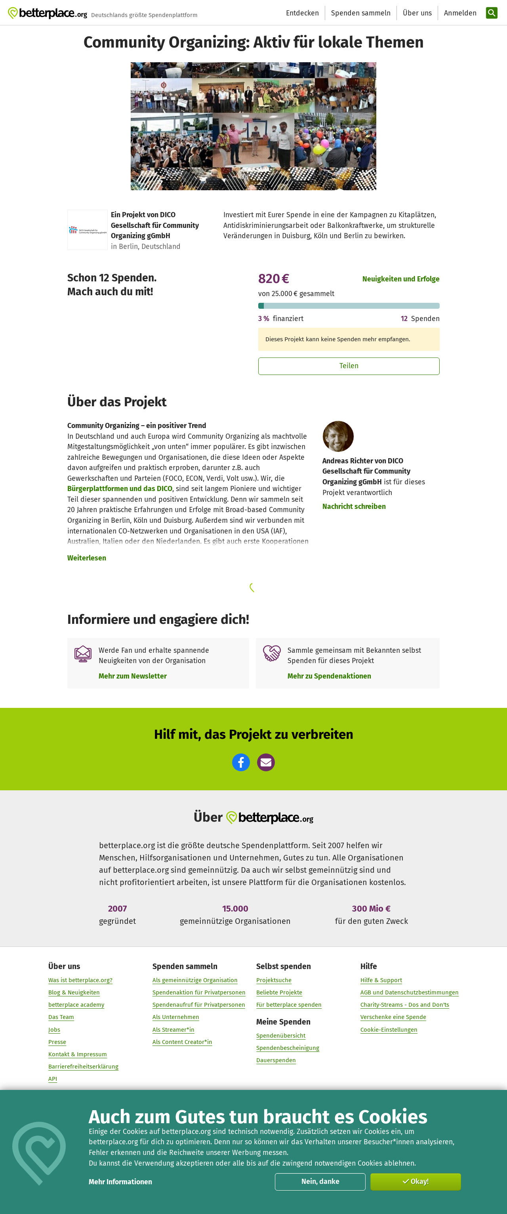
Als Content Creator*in (182, 1042)
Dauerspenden (276, 1060)
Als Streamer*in (173, 1029)
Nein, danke (320, 1181)
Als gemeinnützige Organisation (195, 980)
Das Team (61, 1017)
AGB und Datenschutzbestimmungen (409, 992)
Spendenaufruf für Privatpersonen (198, 1005)
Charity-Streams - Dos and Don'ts (404, 1005)
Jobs (54, 1029)
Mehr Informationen (120, 1182)
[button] (241, 762)
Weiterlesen (86, 558)
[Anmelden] (459, 13)
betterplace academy (76, 1005)
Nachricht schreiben (354, 506)
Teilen (349, 365)
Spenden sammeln (361, 13)
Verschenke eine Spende (393, 1017)
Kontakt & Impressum (77, 1054)
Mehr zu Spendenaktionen (329, 676)
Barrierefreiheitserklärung (83, 1067)
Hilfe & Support (381, 980)
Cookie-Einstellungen (388, 1029)
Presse (57, 1042)
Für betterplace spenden (289, 1005)
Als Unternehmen (175, 1017)
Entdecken (302, 13)
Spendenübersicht (280, 1036)
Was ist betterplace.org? (80, 980)
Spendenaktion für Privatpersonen (199, 992)
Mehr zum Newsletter (133, 676)
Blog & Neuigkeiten (74, 992)
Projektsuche (274, 980)
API (52, 1079)
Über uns (417, 13)
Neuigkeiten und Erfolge (401, 279)
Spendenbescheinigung (287, 1048)
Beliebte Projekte (279, 992)
